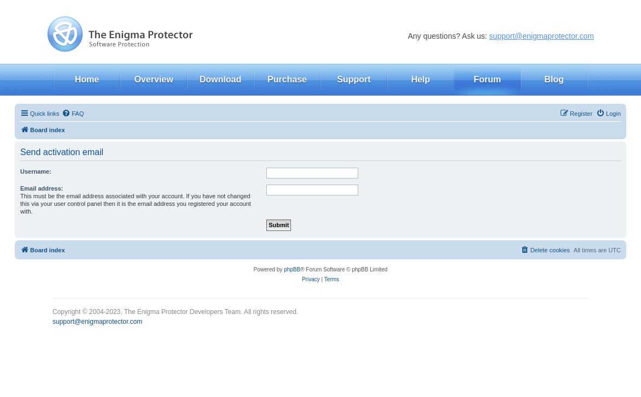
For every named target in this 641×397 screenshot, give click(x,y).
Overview (153, 79)
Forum (487, 79)
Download (220, 79)
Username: (35, 171)
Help (420, 79)
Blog (554, 79)
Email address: (41, 188)
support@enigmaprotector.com (541, 36)
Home (87, 79)
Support (353, 79)
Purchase (287, 79)
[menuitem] (73, 113)
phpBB (292, 269)
